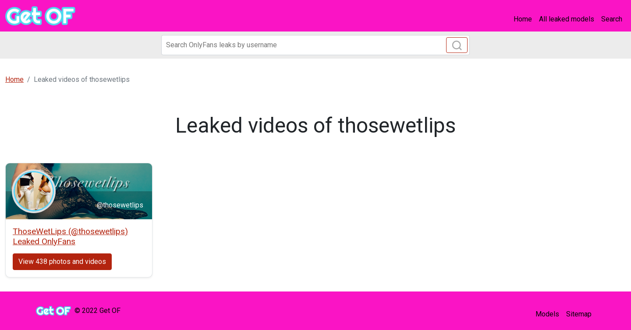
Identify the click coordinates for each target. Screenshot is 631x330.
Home (523, 19)
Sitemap (579, 314)
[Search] (315, 45)
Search (611, 19)
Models (547, 314)
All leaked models (566, 19)
